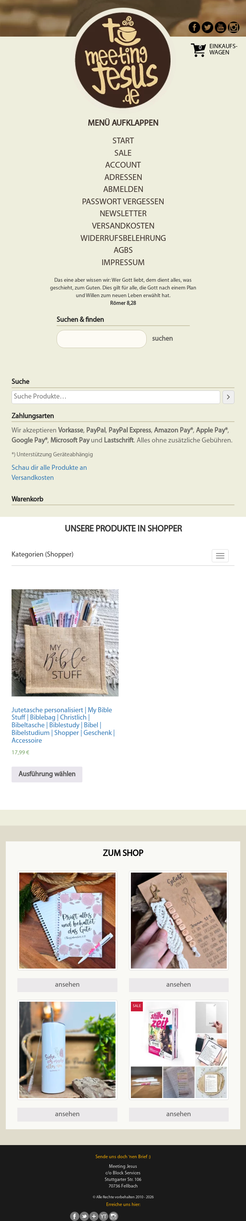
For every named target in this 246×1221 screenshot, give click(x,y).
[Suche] (228, 397)
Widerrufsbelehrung (123, 238)
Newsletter (123, 214)
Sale (123, 153)
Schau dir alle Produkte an (49, 468)
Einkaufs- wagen (223, 50)
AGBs (123, 250)
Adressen (123, 177)
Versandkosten (123, 226)
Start (123, 141)
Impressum (123, 263)
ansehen (67, 985)
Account (123, 165)
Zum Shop (123, 853)
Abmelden (123, 189)
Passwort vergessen (123, 202)
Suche (20, 382)
